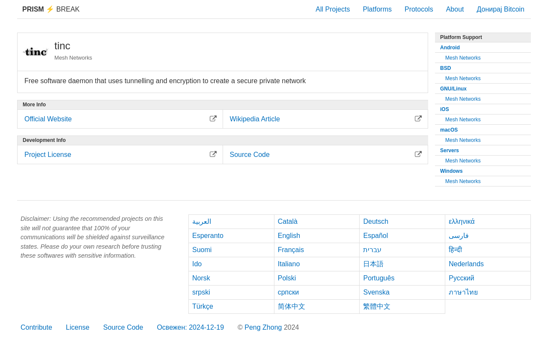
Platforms (377, 9)
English (289, 235)
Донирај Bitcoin (500, 9)
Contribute (36, 327)
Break (51, 9)
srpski (201, 292)
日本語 (373, 264)
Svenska (376, 292)
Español (375, 235)
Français (291, 249)
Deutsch (375, 221)
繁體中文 (376, 306)
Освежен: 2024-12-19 (190, 327)
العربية (201, 221)
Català (288, 221)
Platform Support (461, 37)
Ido (197, 264)
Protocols (419, 9)
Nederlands (466, 264)
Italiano (289, 264)
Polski (287, 278)
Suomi (201, 249)
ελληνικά (462, 221)
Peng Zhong (264, 327)
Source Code (123, 327)
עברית (372, 249)
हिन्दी (455, 249)
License (77, 327)
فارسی (459, 235)
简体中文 (291, 306)
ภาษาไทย (463, 292)
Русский (461, 278)
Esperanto (207, 235)
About (455, 9)
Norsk (201, 278)
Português (378, 278)
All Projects (333, 9)
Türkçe (202, 306)
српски (288, 292)
